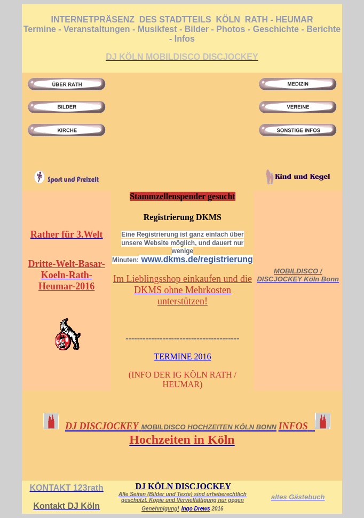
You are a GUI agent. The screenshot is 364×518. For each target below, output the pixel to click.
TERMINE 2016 (182, 356)
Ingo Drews (195, 509)
